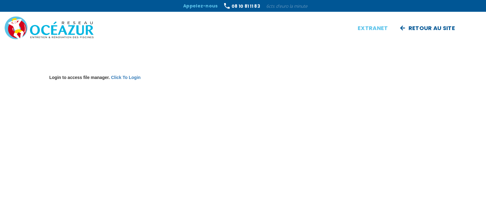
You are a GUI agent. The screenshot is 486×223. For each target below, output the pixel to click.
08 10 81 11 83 (246, 6)
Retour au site (427, 28)
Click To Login (125, 77)
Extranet (373, 28)
